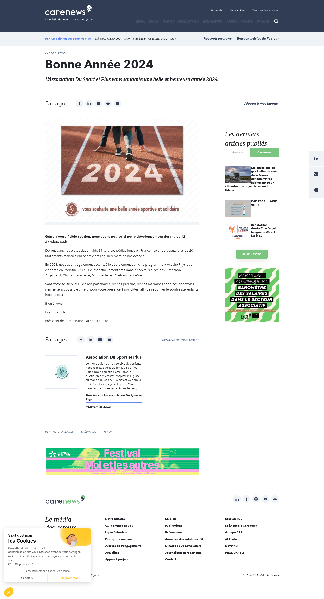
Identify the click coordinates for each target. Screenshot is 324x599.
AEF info (231, 539)
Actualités (112, 552)
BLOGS (153, 21)
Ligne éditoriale (116, 532)
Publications (188, 21)
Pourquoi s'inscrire (118, 539)
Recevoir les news (218, 39)
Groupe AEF (233, 532)
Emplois (263, 21)
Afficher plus (251, 254)
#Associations (56, 53)
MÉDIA (140, 21)
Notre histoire (115, 518)
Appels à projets (239, 21)
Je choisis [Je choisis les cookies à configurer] (26, 578)
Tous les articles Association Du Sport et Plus (114, 397)
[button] (9, 592)
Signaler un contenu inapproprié (180, 339)
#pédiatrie (88, 431)
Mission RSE (233, 518)
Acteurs (237, 152)
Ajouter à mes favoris (261, 103)
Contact (170, 559)
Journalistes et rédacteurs (183, 552)
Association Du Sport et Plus (71, 38)
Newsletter (217, 9)
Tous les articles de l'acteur (258, 39)
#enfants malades (59, 431)
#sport (109, 431)
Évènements (212, 21)
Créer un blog (237, 9)
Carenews (264, 152)
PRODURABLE (235, 552)
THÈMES (168, 21)
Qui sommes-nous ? (119, 525)
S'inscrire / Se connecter (265, 9)
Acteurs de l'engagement (123, 546)
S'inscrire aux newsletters (183, 546)
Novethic (231, 546)
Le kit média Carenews (241, 525)
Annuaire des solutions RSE (184, 539)
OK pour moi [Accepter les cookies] (69, 578)
